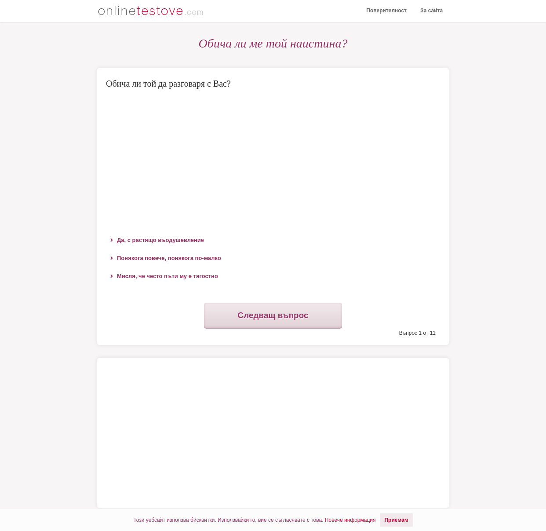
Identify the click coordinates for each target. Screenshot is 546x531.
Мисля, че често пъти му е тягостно (167, 276)
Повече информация (350, 520)
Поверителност (385, 11)
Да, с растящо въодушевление (160, 240)
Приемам (396, 520)
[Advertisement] (273, 160)
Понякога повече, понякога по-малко (169, 258)
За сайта (431, 11)
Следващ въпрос (273, 316)
